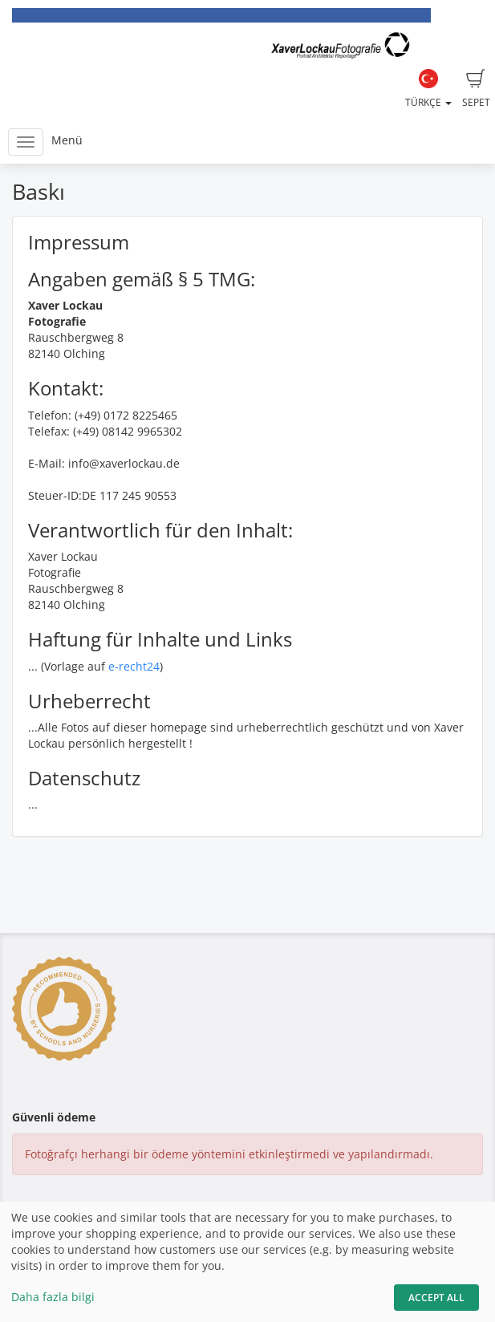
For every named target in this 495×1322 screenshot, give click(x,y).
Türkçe (428, 89)
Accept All (436, 1297)
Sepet (476, 89)
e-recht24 (134, 666)
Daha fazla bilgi (53, 1296)
